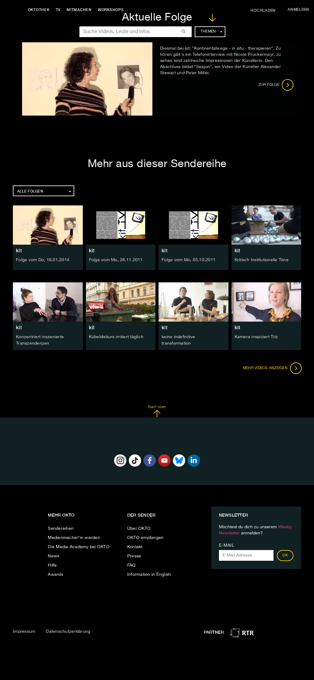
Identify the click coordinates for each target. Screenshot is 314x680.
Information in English (149, 574)
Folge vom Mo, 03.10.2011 (189, 260)
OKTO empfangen (145, 537)
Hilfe (52, 565)
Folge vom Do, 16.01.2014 (42, 260)
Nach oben (157, 411)
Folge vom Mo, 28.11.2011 (116, 260)
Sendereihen (61, 528)
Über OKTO (139, 528)
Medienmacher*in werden (74, 537)
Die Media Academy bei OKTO (78, 546)
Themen (211, 31)
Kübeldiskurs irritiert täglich (116, 337)
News (53, 556)
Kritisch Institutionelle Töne (262, 260)
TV (59, 10)
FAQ (131, 565)
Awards (55, 574)
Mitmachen (80, 10)
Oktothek (40, 10)
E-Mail (227, 545)
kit (19, 251)
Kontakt (135, 546)
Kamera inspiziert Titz (256, 337)
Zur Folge (276, 85)
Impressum (24, 631)
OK (285, 555)
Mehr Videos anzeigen (271, 367)
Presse (134, 556)
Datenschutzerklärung (68, 631)
